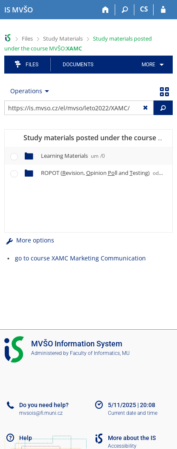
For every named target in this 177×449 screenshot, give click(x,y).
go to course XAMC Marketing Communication (80, 258)
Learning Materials (73, 156)
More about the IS (132, 437)
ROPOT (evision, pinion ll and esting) (104, 173)
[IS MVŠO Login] (163, 9)
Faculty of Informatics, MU (100, 353)
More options (29, 240)
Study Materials (63, 38)
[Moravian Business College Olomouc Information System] (18, 9)
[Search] (124, 9)
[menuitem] (151, 65)
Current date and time (132, 413)
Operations (26, 91)
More (148, 65)
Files (27, 38)
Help (25, 437)
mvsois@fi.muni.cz (41, 413)
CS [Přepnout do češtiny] (144, 9)
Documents (78, 65)
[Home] (105, 9)
